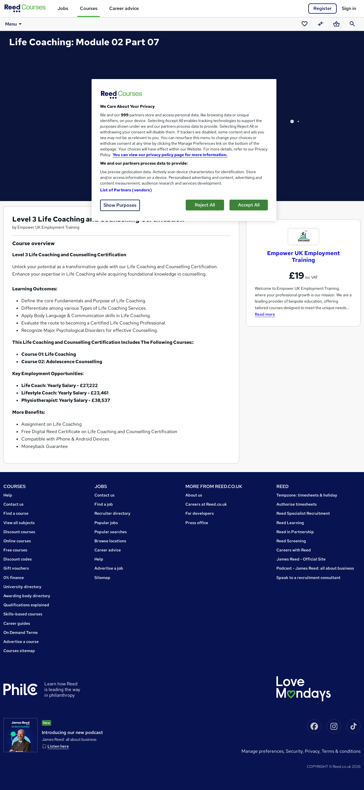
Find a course (15, 513)
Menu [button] (13, 23)
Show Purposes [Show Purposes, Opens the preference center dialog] (120, 205)
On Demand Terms (20, 632)
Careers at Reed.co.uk (206, 504)
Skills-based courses (22, 614)
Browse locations (110, 540)
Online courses (17, 540)
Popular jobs (106, 522)
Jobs (62, 8)
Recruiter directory (112, 513)
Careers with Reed (293, 550)
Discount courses (19, 531)
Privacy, (313, 751)
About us (193, 495)
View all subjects (19, 522)
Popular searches (110, 531)
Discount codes (17, 559)
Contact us (13, 504)
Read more (265, 314)
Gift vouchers (16, 568)
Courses (89, 8)
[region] (184, 150)
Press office (196, 522)
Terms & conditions (341, 751)
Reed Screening (291, 540)
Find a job (103, 504)
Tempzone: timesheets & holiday (306, 495)
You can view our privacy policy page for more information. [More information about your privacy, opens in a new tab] (170, 154)
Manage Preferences (262, 751)
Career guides (16, 623)
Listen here (58, 746)
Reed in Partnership (295, 531)
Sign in (349, 8)
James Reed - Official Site (301, 559)
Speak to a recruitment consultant (308, 577)
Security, (295, 751)
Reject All (205, 205)
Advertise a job (108, 568)
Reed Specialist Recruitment (303, 513)
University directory (22, 586)
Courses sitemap (19, 650)
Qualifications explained (26, 604)
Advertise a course (21, 641)
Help (7, 495)
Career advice (124, 8)
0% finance (13, 577)
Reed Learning (290, 522)
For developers (199, 513)
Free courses (15, 550)
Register (322, 8)
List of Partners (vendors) (126, 190)
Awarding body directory (26, 595)
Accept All (249, 205)
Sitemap (102, 577)
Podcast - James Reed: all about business (315, 568)
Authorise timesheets (296, 504)
